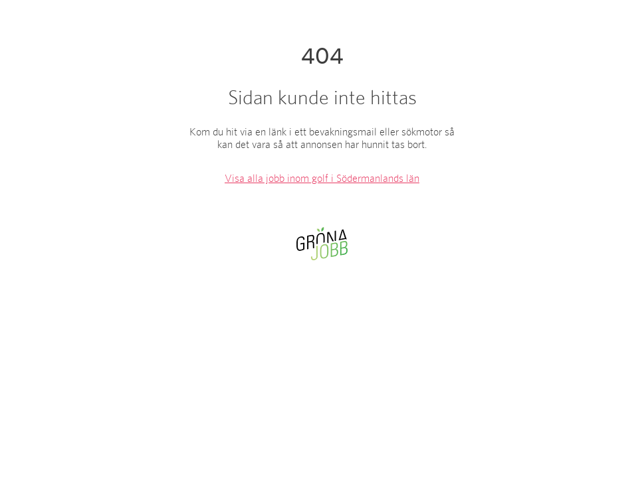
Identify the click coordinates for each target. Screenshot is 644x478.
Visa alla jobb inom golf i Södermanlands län (322, 178)
